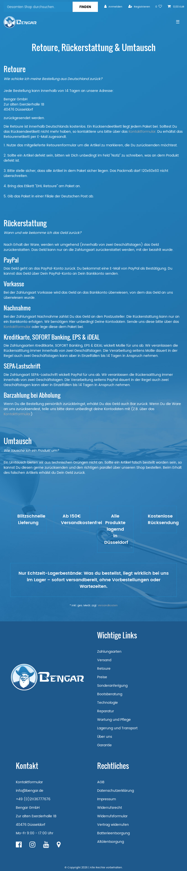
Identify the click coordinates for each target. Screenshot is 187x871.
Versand (104, 660)
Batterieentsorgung (113, 833)
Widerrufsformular (112, 816)
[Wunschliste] (159, 7)
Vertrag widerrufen (113, 824)
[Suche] (85, 7)
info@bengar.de (29, 790)
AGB (100, 782)
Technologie (107, 702)
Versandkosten (108, 605)
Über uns (104, 736)
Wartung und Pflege (114, 719)
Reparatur (105, 711)
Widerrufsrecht (109, 807)
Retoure (104, 668)
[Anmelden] (113, 7)
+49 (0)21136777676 (33, 799)
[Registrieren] (139, 7)
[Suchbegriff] (38, 7)
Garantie (104, 745)
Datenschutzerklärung (115, 790)
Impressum (106, 799)
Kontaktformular (142, 131)
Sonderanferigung (112, 685)
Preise (102, 677)
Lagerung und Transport (117, 728)
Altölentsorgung (110, 842)
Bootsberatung (109, 694)
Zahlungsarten (109, 651)
